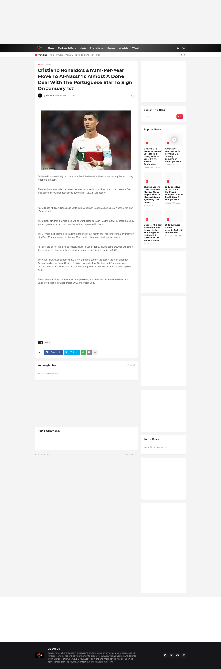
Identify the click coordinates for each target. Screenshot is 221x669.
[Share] (132, 95)
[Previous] (181, 54)
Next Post (131, 454)
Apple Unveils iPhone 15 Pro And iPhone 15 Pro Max (75, 55)
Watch (135, 48)
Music (83, 48)
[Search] (183, 48)
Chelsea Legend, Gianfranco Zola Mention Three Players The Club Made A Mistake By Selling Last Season (152, 195)
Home (41, 65)
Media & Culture (67, 48)
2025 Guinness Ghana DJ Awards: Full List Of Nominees (173, 229)
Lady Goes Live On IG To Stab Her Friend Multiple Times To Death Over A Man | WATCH (174, 193)
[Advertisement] (110, 22)
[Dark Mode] (178, 48)
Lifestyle (123, 48)
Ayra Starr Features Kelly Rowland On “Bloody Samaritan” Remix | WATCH (173, 155)
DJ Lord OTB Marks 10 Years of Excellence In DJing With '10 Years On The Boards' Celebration (152, 156)
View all (131, 365)
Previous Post (43, 454)
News (51, 48)
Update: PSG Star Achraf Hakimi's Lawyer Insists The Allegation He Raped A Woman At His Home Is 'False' (153, 233)
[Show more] (95, 352)
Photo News (96, 48)
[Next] (184, 54)
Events (111, 48)
